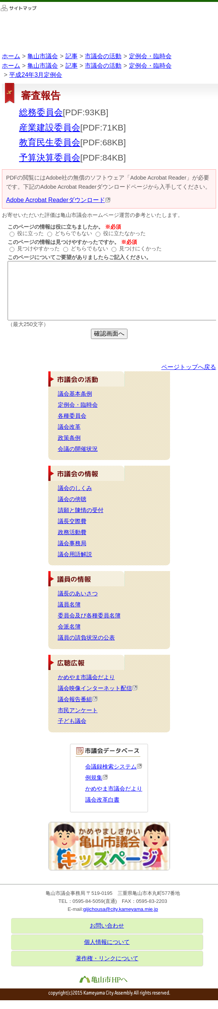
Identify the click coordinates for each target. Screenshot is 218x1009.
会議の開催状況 (78, 449)
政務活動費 (72, 532)
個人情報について (107, 942)
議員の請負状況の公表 (86, 638)
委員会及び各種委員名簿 (89, 616)
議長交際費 (72, 521)
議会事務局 (72, 543)
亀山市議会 (42, 56)
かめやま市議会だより (86, 677)
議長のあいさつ (78, 593)
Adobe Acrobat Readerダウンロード (58, 199)
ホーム (11, 56)
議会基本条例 (75, 394)
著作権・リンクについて (107, 958)
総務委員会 (41, 112)
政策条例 (69, 438)
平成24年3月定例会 (35, 74)
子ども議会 (72, 721)
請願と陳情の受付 (80, 510)
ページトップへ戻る (188, 366)
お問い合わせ (107, 926)
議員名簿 (69, 605)
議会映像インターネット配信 (98, 688)
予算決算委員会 (49, 157)
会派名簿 (69, 627)
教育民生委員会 (49, 142)
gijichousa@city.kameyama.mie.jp (120, 909)
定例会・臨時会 (150, 56)
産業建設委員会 (49, 127)
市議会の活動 (103, 56)
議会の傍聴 (72, 499)
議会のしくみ (75, 488)
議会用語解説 (75, 554)
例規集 (96, 778)
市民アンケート (78, 710)
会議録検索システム (113, 767)
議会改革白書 (102, 800)
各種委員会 (72, 416)
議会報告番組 (78, 699)
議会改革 (69, 427)
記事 (71, 56)
